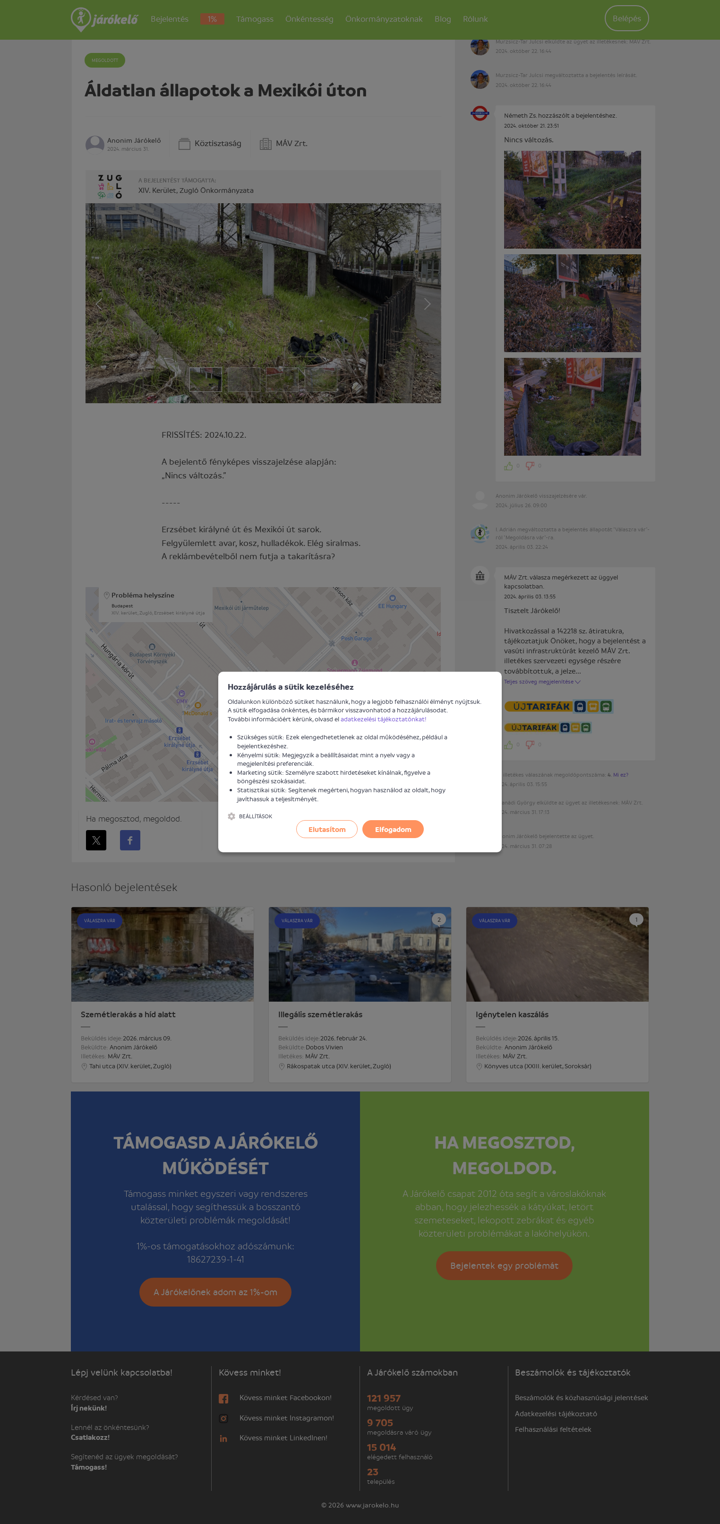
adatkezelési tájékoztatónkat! (384, 719)
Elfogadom (393, 829)
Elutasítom (327, 829)
